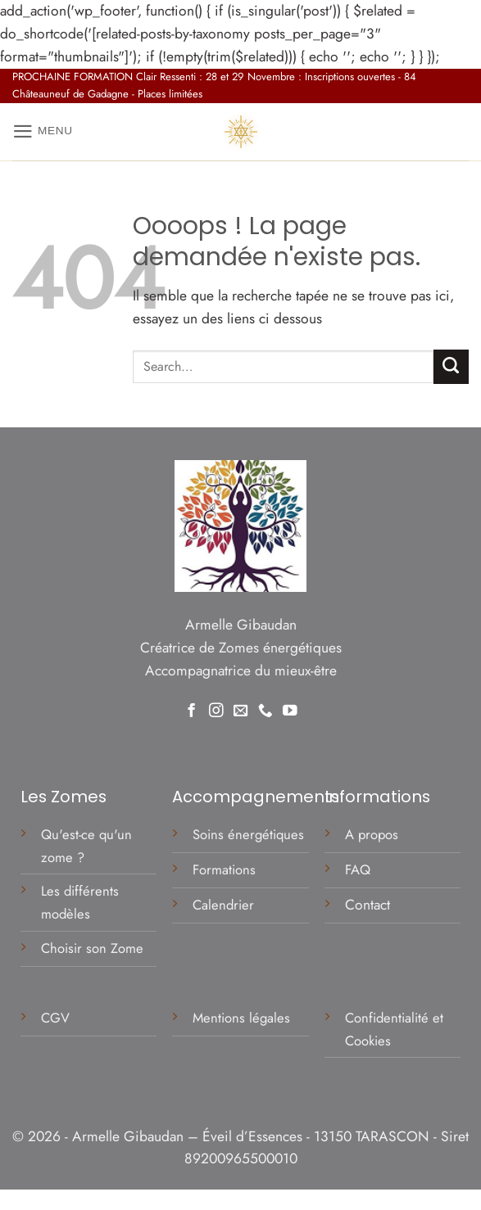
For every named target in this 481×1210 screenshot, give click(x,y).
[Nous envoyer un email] (241, 710)
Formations (224, 869)
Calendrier (223, 904)
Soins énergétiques (248, 834)
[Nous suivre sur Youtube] (290, 710)
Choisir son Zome (92, 948)
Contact (367, 904)
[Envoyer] (451, 367)
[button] (43, 132)
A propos (371, 834)
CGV (57, 1017)
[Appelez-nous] (265, 710)
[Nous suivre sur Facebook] (191, 710)
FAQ (357, 869)
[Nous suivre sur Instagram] (216, 710)
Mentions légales (243, 1017)
